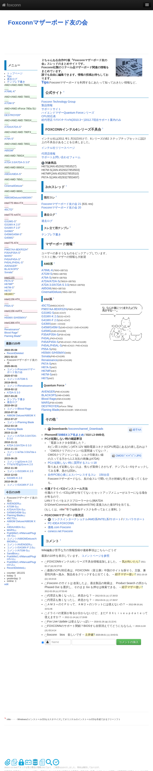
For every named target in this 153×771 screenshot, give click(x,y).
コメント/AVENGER (19, 544)
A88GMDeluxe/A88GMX (18, 197)
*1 (65, 509)
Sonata (8, 272)
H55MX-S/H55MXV (15, 317)
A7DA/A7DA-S (12, 127)
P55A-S (8, 306)
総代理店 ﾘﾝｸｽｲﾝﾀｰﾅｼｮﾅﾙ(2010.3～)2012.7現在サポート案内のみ (81, 119)
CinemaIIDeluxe (13, 186)
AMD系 (93, 519)
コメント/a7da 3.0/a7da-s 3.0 (21, 453)
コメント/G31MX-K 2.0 (20, 471)
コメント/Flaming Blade (20, 422)
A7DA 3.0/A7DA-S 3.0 (16, 162)
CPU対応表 (48, 116)
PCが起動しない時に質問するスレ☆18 (72, 462)
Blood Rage (11, 332)
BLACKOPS (11, 269)
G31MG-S (10, 221)
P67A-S (8, 281)
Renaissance (11, 329)
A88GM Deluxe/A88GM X (21, 415)
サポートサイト (51, 109)
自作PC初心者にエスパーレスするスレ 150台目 (78, 474)
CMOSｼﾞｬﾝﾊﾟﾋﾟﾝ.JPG (126, 455)
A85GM (8, 150)
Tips (9, 76)
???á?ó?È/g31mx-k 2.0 (20, 464)
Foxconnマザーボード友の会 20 (61, 207)
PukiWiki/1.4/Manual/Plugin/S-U (21, 558)
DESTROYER (12, 115)
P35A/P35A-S (12, 252)
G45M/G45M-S (12, 234)
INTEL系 (103, 519)
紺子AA (135, 429)
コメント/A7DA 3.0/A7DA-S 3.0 (22, 437)
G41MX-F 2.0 (12, 227)
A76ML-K (9, 91)
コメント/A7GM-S (17, 379)
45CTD (8, 209)
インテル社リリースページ (58, 147)
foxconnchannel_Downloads (85, 428)
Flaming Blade (12, 336)
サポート (115, 519)
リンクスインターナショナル (70, 519)
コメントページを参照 (95, 555)
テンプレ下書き (16, 81)
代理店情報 (48, 153)
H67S (7, 290)
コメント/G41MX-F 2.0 (20, 484)
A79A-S (8, 138)
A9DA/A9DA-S (12, 174)
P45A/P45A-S (12, 259)
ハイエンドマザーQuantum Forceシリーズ (67, 112)
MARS (8, 256)
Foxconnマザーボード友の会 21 (61, 203)
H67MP (8, 284)
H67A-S (46, 367)
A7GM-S (9, 103)
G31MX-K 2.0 (12, 224)
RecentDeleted (15, 353)
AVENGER (10, 266)
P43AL (45, 338)
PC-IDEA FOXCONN (61, 523)
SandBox (13, 553)
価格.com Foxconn (59, 527)
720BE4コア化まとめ (70, 434)
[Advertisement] (76, 40)
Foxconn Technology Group (58, 101)
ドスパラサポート (134, 519)
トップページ (15, 73)
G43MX (8, 231)
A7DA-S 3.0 (13, 392)
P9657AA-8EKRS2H (15, 249)
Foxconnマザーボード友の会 (48, 22)
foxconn (11, 5)
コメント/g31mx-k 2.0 (19, 461)
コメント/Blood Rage (19, 408)
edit (6, 584)
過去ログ (12, 79)
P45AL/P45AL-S (13, 262)
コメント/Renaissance (19, 385)
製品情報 (47, 105)
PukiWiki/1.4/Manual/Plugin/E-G (21, 534)
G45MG (8, 237)
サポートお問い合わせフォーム (60, 157)
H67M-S (9, 287)
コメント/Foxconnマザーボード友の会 (21, 371)
